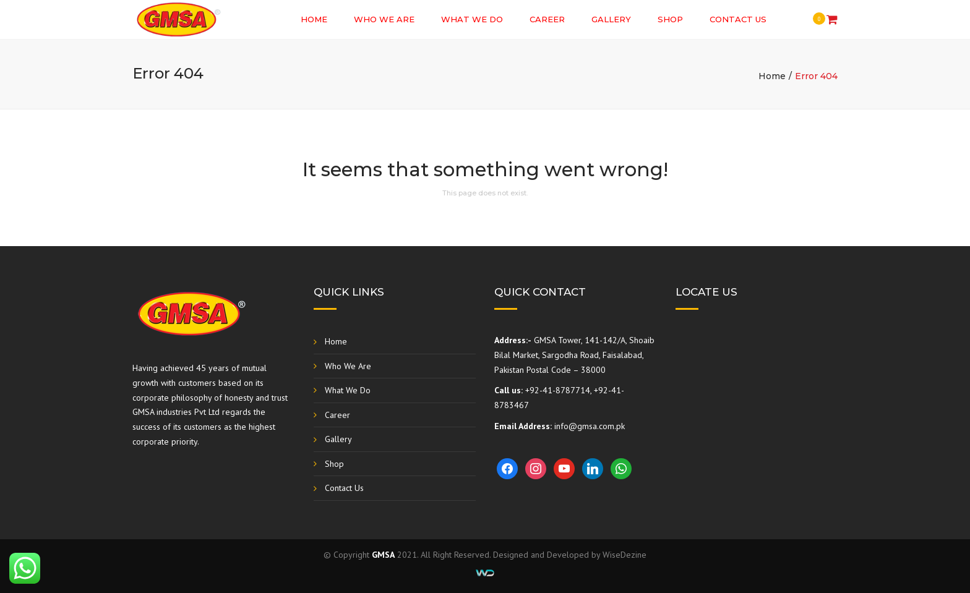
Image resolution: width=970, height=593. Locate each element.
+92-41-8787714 (557, 390)
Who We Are (384, 19)
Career (547, 19)
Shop (670, 19)
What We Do (472, 19)
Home (314, 19)
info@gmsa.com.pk (589, 426)
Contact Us (738, 19)
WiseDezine (624, 554)
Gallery (611, 19)
